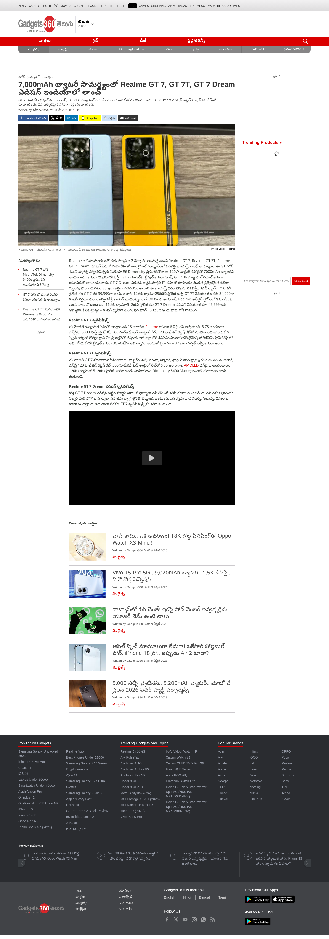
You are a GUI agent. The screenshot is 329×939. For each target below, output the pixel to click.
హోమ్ (22, 77)
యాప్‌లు (94, 50)
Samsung (288, 776)
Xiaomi (286, 799)
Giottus (71, 788)
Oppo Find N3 (28, 822)
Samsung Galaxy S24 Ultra (85, 782)
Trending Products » (262, 143)
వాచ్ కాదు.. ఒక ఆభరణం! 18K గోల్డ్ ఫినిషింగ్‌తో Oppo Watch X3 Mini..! (55, 856)
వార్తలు (45, 41)
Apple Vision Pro (30, 792)
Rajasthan (186, 6)
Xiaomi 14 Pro (28, 816)
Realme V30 (75, 752)
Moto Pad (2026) (132, 811)
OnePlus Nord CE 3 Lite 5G (38, 804)
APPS (172, 6)
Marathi (214, 6)
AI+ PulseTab (129, 758)
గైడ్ (95, 41)
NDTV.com (127, 903)
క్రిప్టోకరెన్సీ (197, 41)
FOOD (92, 6)
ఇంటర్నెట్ (225, 50)
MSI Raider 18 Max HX (136, 805)
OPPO (286, 752)
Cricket (80, 6)
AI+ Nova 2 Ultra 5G (134, 770)
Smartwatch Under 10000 (36, 786)
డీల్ (143, 41)
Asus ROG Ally (176, 776)
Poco (285, 758)
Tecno (285, 793)
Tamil (222, 898)
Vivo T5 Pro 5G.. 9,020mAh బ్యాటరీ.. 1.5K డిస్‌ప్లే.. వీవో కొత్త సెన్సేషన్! (134, 856)
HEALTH (121, 6)
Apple (222, 770)
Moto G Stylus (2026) (135, 793)
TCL (284, 788)
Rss (212, 919)
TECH (132, 6)
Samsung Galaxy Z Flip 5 (84, 793)
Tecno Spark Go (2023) (35, 827)
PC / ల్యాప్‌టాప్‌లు (131, 50)
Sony (285, 782)
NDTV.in (125, 909)
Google (223, 782)
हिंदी (56, 6)
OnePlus (256, 799)
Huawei (223, 799)
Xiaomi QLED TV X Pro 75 (185, 764)
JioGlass (72, 823)
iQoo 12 (72, 776)
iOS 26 (23, 774)
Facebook (167, 919)
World (34, 6)
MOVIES (66, 6)
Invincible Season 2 (80, 817)
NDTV (22, 6)
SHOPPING (158, 6)
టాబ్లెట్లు (63, 50)
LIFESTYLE (106, 6)
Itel (252, 764)
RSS (78, 891)
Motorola (256, 782)
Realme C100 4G (132, 752)
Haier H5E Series (178, 770)
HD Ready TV (76, 829)
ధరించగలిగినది (294, 50)
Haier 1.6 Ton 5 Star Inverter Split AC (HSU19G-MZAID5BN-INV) (186, 792)
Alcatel (222, 764)
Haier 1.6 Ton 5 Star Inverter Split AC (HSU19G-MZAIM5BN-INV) (186, 807)
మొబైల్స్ (33, 50)
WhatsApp (203, 919)
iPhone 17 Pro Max (32, 762)
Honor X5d (128, 782)
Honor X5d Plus (131, 788)
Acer (221, 752)
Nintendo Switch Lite (180, 782)
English (169, 898)
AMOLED (191, 365)
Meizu (254, 776)
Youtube (185, 919)
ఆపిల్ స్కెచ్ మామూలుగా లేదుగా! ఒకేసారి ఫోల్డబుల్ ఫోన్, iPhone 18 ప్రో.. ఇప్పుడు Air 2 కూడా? (279, 859)
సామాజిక (257, 50)
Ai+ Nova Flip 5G (132, 776)
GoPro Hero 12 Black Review (87, 811)
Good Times (231, 6)
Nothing (255, 788)
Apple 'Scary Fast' (79, 799)
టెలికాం (169, 50)
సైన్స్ (196, 50)
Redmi (286, 770)
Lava (253, 770)
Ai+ (220, 758)
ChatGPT (25, 768)
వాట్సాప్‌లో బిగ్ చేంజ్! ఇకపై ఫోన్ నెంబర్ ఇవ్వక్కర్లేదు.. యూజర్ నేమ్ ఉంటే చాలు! (205, 859)
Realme (151, 326)
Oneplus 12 (26, 798)
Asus (221, 776)
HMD (221, 788)
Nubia (254, 793)
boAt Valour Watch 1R (181, 752)
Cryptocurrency (77, 770)
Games (144, 6)
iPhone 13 (25, 810)
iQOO (254, 758)
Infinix (254, 752)
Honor (222, 793)
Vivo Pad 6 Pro (131, 817)
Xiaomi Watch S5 (178, 758)
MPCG (201, 6)
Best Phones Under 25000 (85, 758)
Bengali (204, 898)
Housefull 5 (74, 805)
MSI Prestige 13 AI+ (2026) (139, 799)
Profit (46, 6)
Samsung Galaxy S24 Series (86, 764)
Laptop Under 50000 (33, 780)
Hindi (187, 898)
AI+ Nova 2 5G (131, 764)
